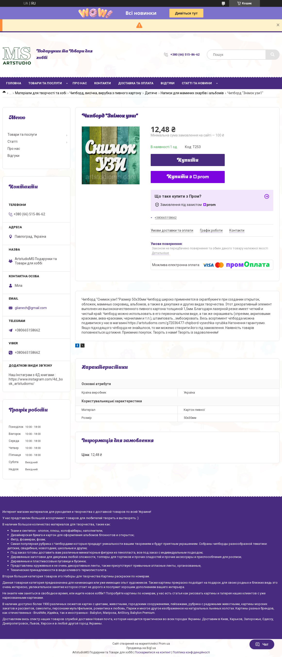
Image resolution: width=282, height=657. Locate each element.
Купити (188, 160)
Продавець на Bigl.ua (141, 648)
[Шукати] (272, 55)
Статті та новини (197, 83)
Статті (12, 141)
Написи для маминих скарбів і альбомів (192, 93)
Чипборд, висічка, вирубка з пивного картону (105, 93)
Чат (261, 644)
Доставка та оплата (135, 83)
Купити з (188, 177)
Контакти (102, 83)
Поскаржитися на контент (153, 652)
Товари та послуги (45, 83)
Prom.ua (164, 643)
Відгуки (167, 83)
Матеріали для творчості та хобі (40, 93)
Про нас (80, 83)
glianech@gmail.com (31, 308)
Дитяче (151, 93)
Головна (13, 83)
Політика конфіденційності (191, 652)
